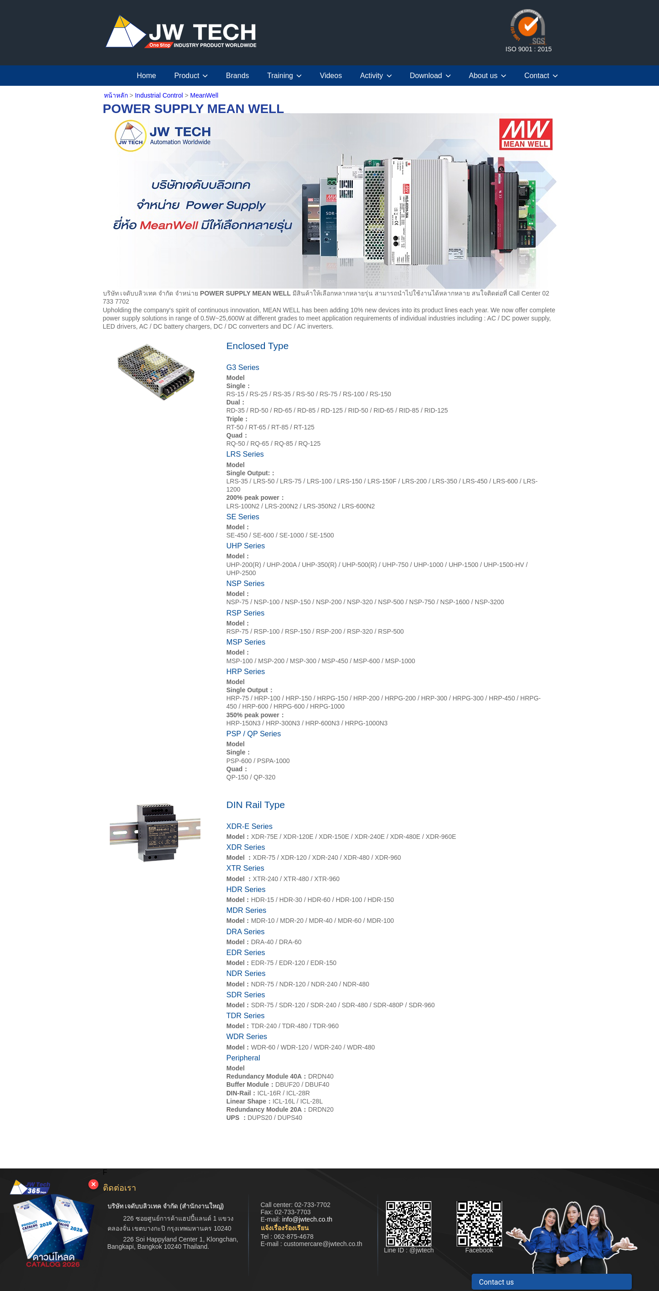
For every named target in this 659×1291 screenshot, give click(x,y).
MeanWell (204, 95)
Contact (541, 75)
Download (430, 75)
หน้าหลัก (116, 95)
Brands (237, 75)
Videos (331, 75)
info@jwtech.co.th (307, 1219)
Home (146, 75)
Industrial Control (160, 95)
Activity (376, 75)
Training (284, 75)
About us (487, 75)
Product (191, 75)
